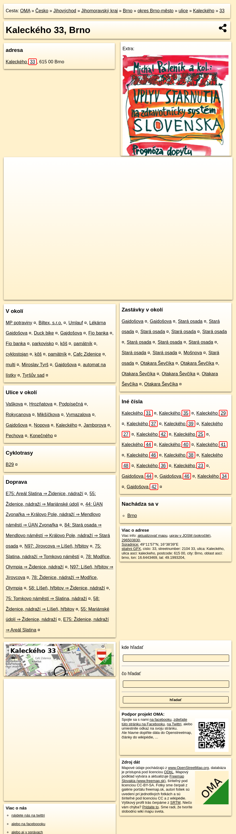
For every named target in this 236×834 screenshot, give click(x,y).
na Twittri (174, 724)
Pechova (14, 435)
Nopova (42, 425)
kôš (63, 343)
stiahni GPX (131, 548)
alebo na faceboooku (28, 824)
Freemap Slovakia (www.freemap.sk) (153, 778)
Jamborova (95, 425)
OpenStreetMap (130, 295)
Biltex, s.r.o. (50, 322)
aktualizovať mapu (152, 535)
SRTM (175, 802)
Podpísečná (71, 404)
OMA (25, 10)
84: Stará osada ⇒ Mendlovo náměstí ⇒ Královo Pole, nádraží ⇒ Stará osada (58, 535)
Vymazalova (78, 414)
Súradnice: (130, 544)
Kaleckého (203, 10)
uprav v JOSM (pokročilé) (189, 535)
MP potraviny (19, 322)
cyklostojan (17, 354)
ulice (183, 10)
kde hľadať (133, 647)
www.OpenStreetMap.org (188, 768)
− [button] (13, 175)
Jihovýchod (64, 10)
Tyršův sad (33, 375)
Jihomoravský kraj (99, 10)
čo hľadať (131, 673)
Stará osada (190, 321)
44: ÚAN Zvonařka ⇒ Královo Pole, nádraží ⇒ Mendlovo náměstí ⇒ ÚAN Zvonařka (54, 515)
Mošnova (193, 352)
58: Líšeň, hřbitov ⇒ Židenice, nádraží (67, 588)
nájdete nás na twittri (28, 815)
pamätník (83, 343)
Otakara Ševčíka (157, 363)
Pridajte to (150, 807)
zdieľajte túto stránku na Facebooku (154, 721)
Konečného (41, 435)
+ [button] (13, 167)
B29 (10, 464)
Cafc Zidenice (87, 354)
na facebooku (161, 719)
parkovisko (43, 343)
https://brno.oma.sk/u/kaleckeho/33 (205, 295)
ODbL (168, 772)
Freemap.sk (160, 295)
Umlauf (75, 322)
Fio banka (98, 333)
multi (10, 364)
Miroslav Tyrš (35, 364)
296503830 (131, 540)
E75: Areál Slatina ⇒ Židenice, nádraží (44, 493)
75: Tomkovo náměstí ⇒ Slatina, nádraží (46, 598)
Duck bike (44, 333)
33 (222, 10)
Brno (128, 10)
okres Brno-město (155, 10)
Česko (41, 10)
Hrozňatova (40, 404)
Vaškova (14, 404)
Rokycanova (18, 414)
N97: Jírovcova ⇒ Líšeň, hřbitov (57, 546)
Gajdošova (71, 333)
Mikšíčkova (48, 414)
